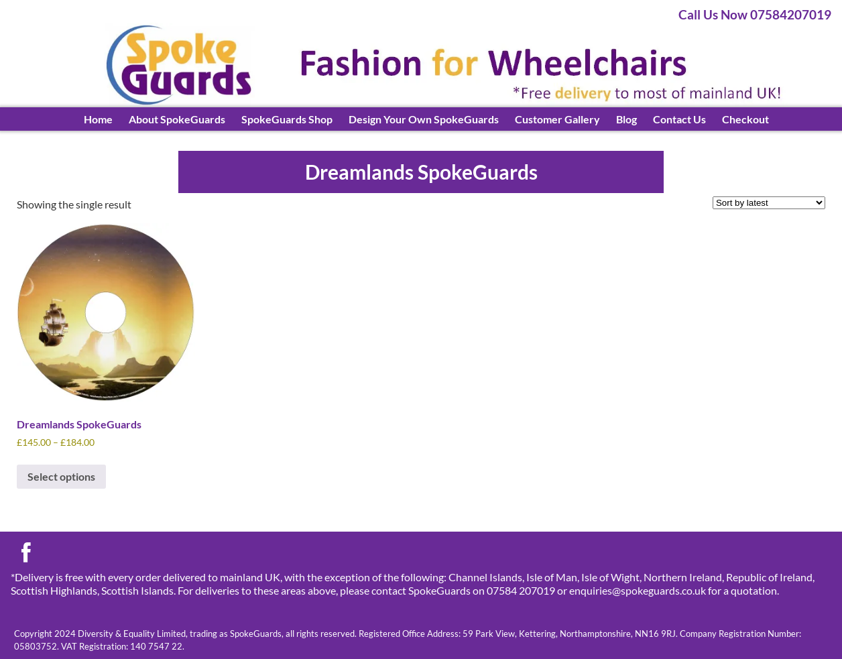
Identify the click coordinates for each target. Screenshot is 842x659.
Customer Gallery (557, 119)
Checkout (745, 119)
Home (98, 119)
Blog (626, 119)
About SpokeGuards (177, 119)
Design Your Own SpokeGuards (424, 119)
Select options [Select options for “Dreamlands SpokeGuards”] (61, 476)
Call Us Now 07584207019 (754, 14)
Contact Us (679, 119)
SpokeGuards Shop (287, 119)
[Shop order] (769, 202)
